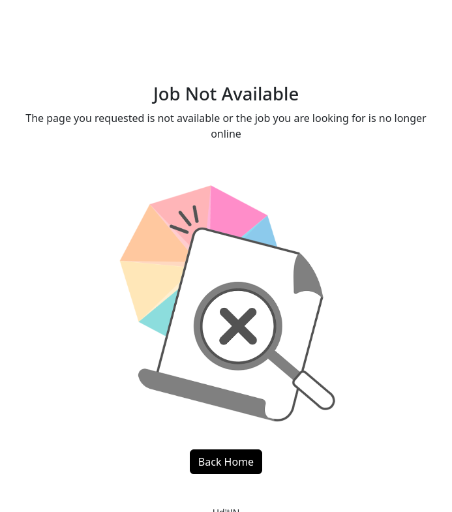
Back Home (226, 462)
